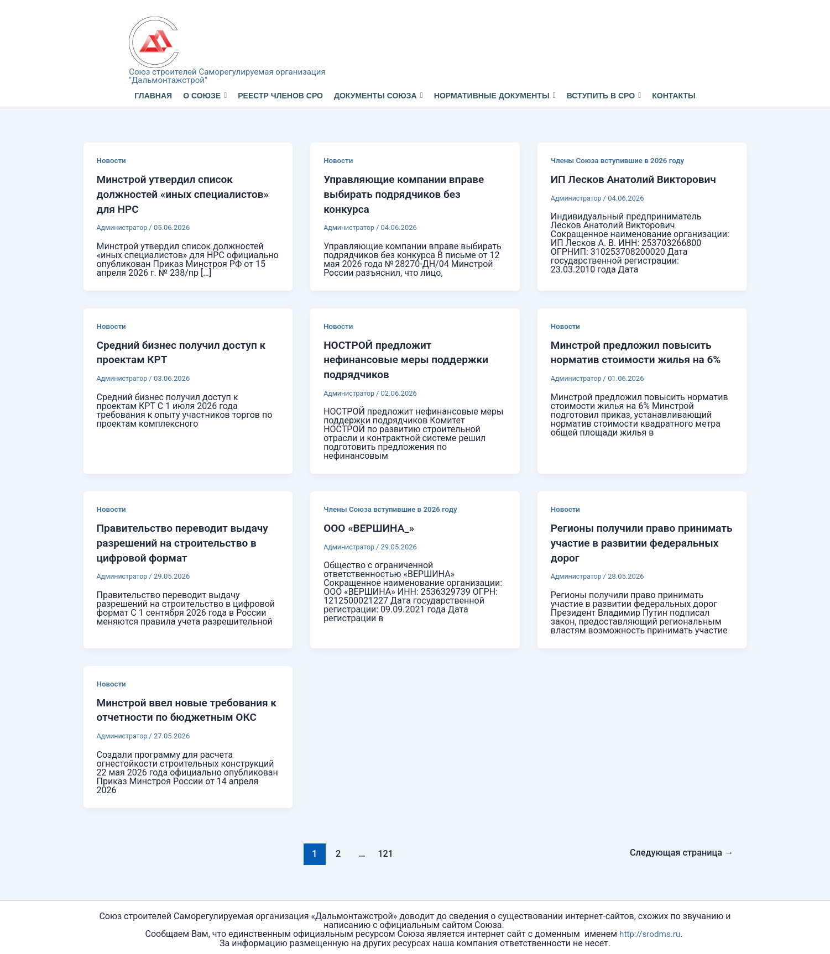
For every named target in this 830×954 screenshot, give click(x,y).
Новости (112, 160)
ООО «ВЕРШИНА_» (371, 525)
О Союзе (205, 96)
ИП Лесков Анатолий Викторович (638, 179)
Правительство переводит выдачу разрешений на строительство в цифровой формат (187, 540)
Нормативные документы (495, 96)
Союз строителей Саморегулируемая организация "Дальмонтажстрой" (227, 76)
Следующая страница (678, 848)
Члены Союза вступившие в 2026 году (621, 160)
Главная (153, 95)
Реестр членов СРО (280, 95)
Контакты (673, 95)
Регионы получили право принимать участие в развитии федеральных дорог (631, 540)
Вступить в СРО (604, 96)
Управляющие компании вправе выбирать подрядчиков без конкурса (407, 193)
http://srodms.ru (650, 929)
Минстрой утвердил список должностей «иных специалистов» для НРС (187, 193)
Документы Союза (378, 96)
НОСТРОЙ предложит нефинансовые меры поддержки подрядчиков (410, 358)
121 (383, 848)
